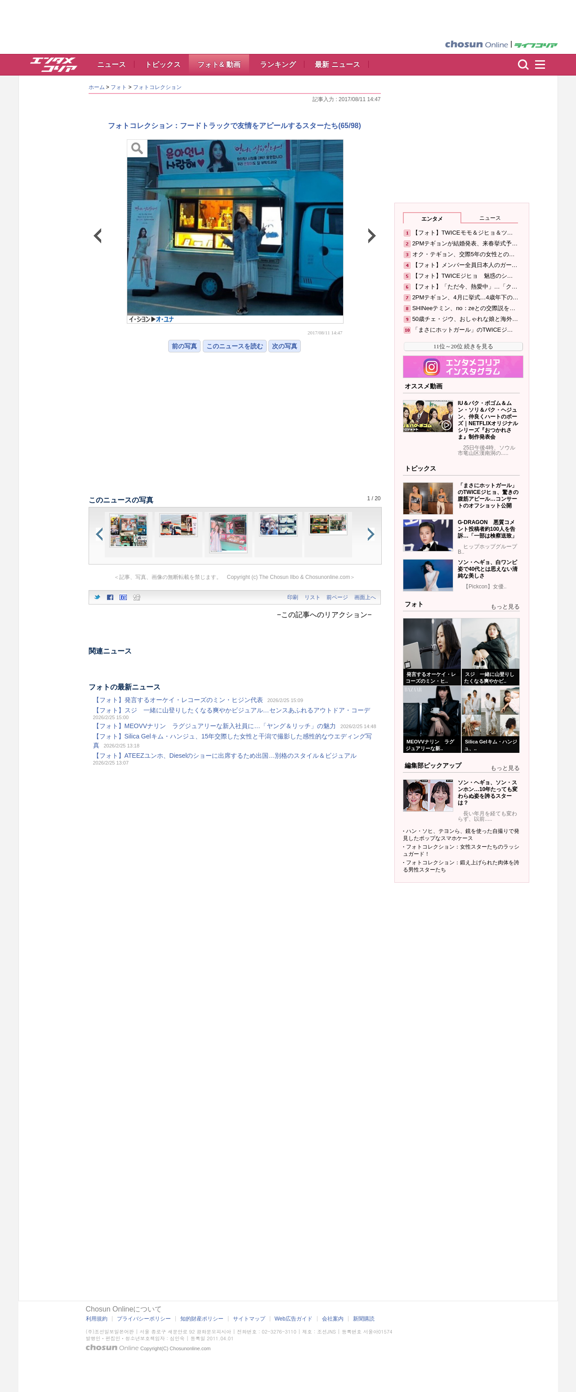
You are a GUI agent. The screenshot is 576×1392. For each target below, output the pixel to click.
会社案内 (333, 1319)
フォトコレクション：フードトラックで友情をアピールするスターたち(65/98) (234, 125)
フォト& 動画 (219, 64)
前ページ (337, 597)
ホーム (97, 87)
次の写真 (284, 346)
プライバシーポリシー (144, 1319)
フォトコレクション (157, 87)
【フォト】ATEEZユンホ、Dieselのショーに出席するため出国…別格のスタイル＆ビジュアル (225, 755)
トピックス (163, 64)
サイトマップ (249, 1319)
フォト (119, 87)
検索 (523, 64)
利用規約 (96, 1319)
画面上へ (365, 597)
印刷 (292, 597)
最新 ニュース (337, 64)
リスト (312, 597)
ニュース (111, 64)
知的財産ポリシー (201, 1319)
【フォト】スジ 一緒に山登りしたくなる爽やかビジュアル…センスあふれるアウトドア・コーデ (231, 710)
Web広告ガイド (294, 1319)
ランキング (278, 64)
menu (544, 64)
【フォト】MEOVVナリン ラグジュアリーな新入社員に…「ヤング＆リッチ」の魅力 (214, 725)
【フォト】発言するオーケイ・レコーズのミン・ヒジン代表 (178, 699)
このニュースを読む (234, 346)
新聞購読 (364, 1319)
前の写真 (184, 346)
